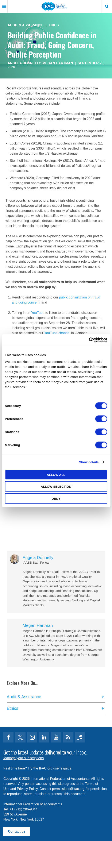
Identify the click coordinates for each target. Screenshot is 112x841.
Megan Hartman (57, 63)
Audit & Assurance (25, 25)
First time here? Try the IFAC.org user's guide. (37, 768)
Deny (56, 498)
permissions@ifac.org (68, 789)
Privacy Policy (27, 789)
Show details (89, 462)
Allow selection (56, 486)
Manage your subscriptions (23, 758)
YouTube (38, 313)
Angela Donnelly (24, 63)
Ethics (52, 25)
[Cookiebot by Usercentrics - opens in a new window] (88, 340)
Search (107, 6)
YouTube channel (57, 333)
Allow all (56, 474)
